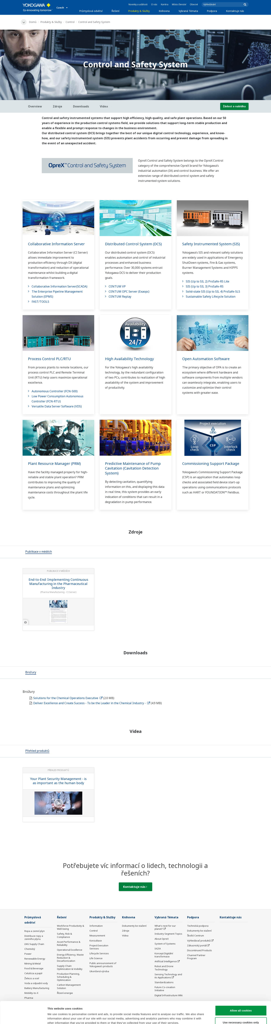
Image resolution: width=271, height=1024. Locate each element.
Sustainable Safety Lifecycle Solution (210, 297)
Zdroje (125, 930)
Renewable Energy (34, 958)
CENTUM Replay (120, 297)
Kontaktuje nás (235, 11)
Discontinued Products (199, 950)
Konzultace (95, 940)
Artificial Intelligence (166, 961)
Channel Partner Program (196, 957)
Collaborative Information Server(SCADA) (59, 286)
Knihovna (164, 11)
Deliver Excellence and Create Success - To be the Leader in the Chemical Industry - (91, 703)
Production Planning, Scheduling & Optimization (68, 977)
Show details (189, 1016)
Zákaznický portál (197, 945)
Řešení (115, 11)
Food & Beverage (33, 968)
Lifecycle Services (99, 953)
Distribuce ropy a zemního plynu (33, 937)
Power (27, 953)
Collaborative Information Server (56, 243)
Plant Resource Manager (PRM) (54, 463)
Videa (125, 935)
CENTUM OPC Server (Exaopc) (129, 291)
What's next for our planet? (165, 927)
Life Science (96, 958)
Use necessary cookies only (241, 1000)
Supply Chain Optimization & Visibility (69, 967)
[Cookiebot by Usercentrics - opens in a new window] (23, 1017)
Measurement (97, 935)
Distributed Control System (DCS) (133, 243)
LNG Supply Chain (34, 944)
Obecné (194, 4)
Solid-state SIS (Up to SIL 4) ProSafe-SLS (213, 291)
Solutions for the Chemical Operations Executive (68, 698)
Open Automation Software (206, 358)
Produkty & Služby (139, 11)
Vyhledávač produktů (199, 940)
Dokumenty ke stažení (134, 925)
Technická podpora (197, 925)
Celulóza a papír (33, 973)
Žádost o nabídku (234, 106)
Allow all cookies (241, 988)
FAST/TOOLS (40, 302)
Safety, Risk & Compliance (64, 935)
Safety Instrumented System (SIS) (211, 243)
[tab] (38, 552)
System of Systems (165, 943)
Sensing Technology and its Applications (168, 976)
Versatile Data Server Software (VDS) (57, 406)
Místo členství (179, 4)
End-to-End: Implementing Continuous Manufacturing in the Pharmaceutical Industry (58, 583)
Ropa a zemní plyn (34, 931)
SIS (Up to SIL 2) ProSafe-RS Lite (207, 281)
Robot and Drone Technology (164, 968)
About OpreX (162, 938)
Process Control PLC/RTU (49, 358)
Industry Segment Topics (168, 933)
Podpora (212, 11)
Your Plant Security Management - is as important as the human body (58, 781)
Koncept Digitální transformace (164, 955)
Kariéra (164, 4)
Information (96, 925)
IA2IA (158, 948)
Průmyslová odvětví (91, 11)
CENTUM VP (117, 286)
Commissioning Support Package (210, 463)
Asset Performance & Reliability (68, 943)
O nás (154, 4)
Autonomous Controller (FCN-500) (55, 391)
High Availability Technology (129, 358)
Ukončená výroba (99, 971)
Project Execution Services (98, 947)
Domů (33, 22)
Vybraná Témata (188, 11)
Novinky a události (138, 4)
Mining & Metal (32, 963)
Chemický (29, 948)
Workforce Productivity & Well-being (70, 927)
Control (70, 22)
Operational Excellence (69, 949)
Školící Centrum (195, 935)
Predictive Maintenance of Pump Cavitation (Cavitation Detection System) (133, 468)
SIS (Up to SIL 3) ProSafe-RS (204, 286)
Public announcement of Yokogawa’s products (102, 965)
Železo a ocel (31, 978)
